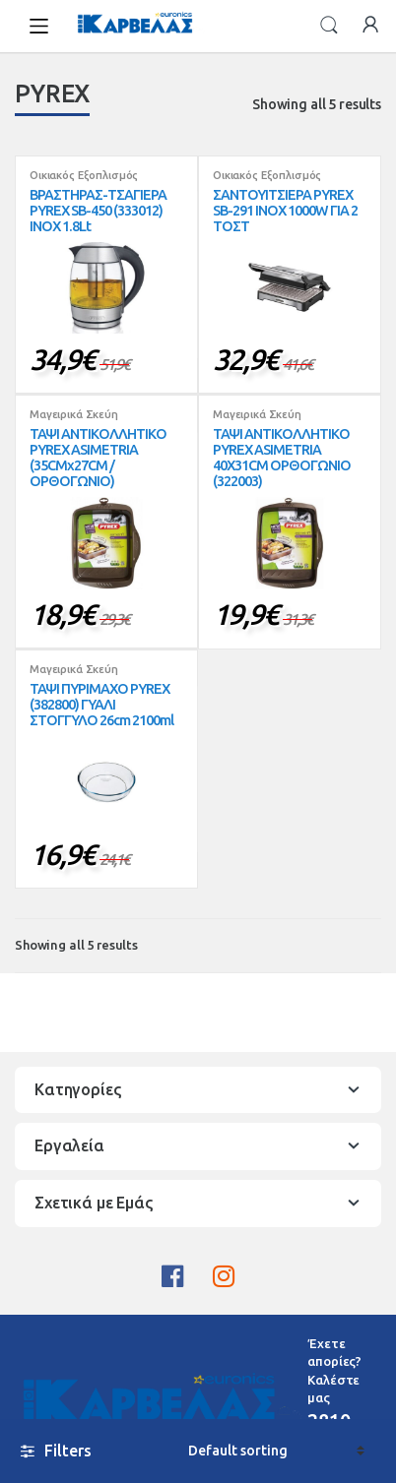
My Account (370, 25)
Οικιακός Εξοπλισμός (84, 175)
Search (329, 25)
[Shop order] (276, 1451)
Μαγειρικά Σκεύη (74, 414)
